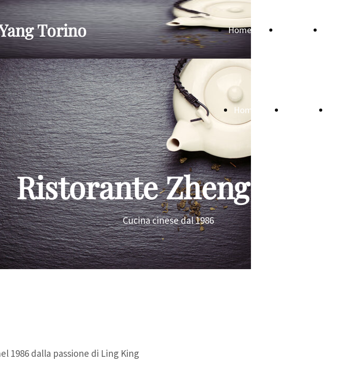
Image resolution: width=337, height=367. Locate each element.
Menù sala (298, 30)
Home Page (250, 30)
